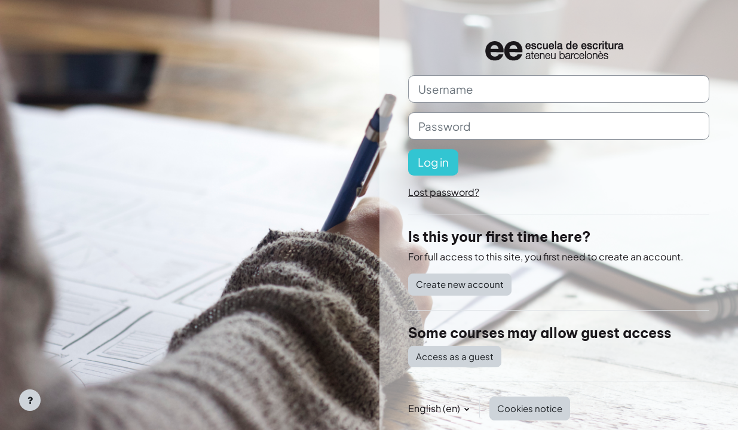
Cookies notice (529, 408)
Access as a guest (455, 356)
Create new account (460, 284)
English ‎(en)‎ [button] (435, 408)
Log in (433, 162)
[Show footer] (30, 400)
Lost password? (443, 192)
